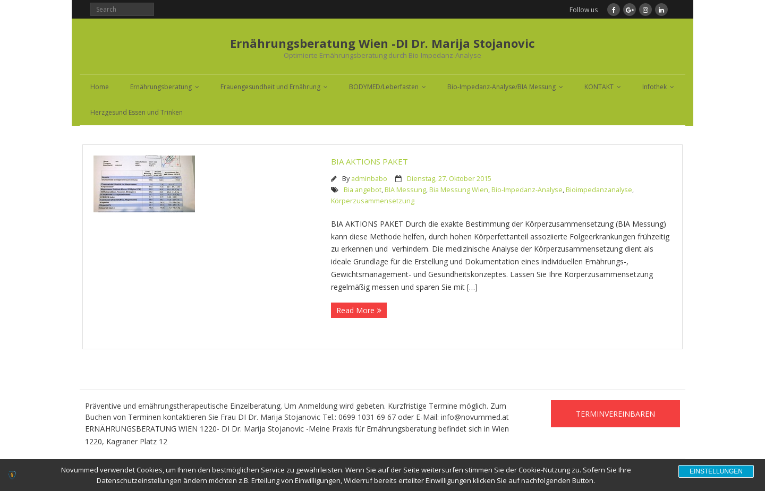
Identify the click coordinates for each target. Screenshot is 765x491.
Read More (355, 310)
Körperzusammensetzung (372, 200)
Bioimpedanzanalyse (599, 189)
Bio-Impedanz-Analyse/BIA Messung (501, 86)
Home (99, 86)
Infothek (654, 86)
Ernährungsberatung (161, 86)
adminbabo (369, 178)
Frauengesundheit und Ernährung (270, 86)
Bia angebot (362, 189)
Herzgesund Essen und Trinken (136, 112)
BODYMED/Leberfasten (384, 86)
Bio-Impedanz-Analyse (527, 189)
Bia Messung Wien (458, 189)
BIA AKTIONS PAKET (369, 161)
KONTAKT (599, 86)
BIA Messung (405, 189)
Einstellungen (716, 471)
